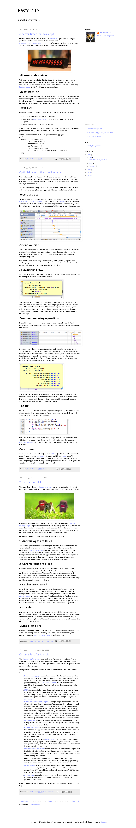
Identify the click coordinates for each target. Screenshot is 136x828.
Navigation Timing (31, 727)
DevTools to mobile (50, 683)
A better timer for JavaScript (36, 34)
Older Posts (75, 801)
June (90, 157)
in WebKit (54, 454)
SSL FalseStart (30, 765)
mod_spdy (28, 699)
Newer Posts (24, 801)
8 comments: (49, 159)
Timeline (61, 201)
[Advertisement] (100, 83)
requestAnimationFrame (34, 749)
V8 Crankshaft (30, 720)
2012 (89, 155)
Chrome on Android (45, 487)
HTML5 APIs (29, 775)
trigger (63, 456)
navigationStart (40, 119)
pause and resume (36, 550)
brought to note (24, 87)
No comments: (50, 792)
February (92, 166)
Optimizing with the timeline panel (40, 172)
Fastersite (28, 10)
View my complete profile (105, 36)
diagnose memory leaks (41, 635)
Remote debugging (31, 676)
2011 (89, 170)
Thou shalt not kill (30, 482)
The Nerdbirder (105, 33)
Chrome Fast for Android (34, 654)
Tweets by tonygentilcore (93, 146)
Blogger (103, 822)
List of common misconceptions (30, 201)
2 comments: (49, 641)
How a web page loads (94, 136)
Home (50, 801)
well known (40, 456)
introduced (53, 39)
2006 (89, 175)
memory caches (24, 596)
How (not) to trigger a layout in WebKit (100, 132)
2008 (89, 173)
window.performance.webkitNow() (33, 43)
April (91, 163)
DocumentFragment (26, 442)
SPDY (26, 690)
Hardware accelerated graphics (36, 702)
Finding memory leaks (94, 129)
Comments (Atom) (35, 805)
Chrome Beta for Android (31, 659)
